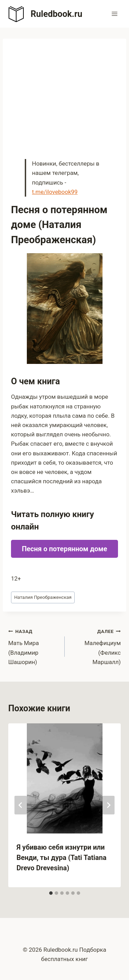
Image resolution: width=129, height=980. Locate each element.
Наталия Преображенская (43, 597)
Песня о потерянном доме (64, 549)
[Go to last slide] (20, 805)
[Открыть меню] (114, 13)
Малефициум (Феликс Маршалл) (96, 645)
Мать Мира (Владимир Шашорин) (33, 645)
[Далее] (108, 805)
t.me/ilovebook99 (55, 191)
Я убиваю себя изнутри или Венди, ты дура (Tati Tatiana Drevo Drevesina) (61, 857)
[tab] (51, 893)
